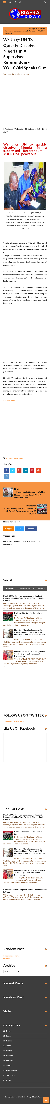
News (8, 1031)
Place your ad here (11, 956)
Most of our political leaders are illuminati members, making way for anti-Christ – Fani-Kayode (23, 598)
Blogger (8, 529)
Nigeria (13, 29)
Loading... (7, 958)
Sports (8, 1065)
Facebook (31, 529)
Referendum (22, 29)
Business (9, 1060)
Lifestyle (9, 1056)
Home (7, 29)
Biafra (8, 1036)
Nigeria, (17, 74)
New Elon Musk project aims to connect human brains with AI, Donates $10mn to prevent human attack (29, 633)
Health (8, 1080)
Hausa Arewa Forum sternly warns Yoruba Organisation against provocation (29, 653)
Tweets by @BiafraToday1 (14, 721)
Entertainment (11, 1070)
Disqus (19, 529)
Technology (10, 1075)
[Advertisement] (25, 102)
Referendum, (24, 74)
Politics (9, 1051)
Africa (8, 1046)
